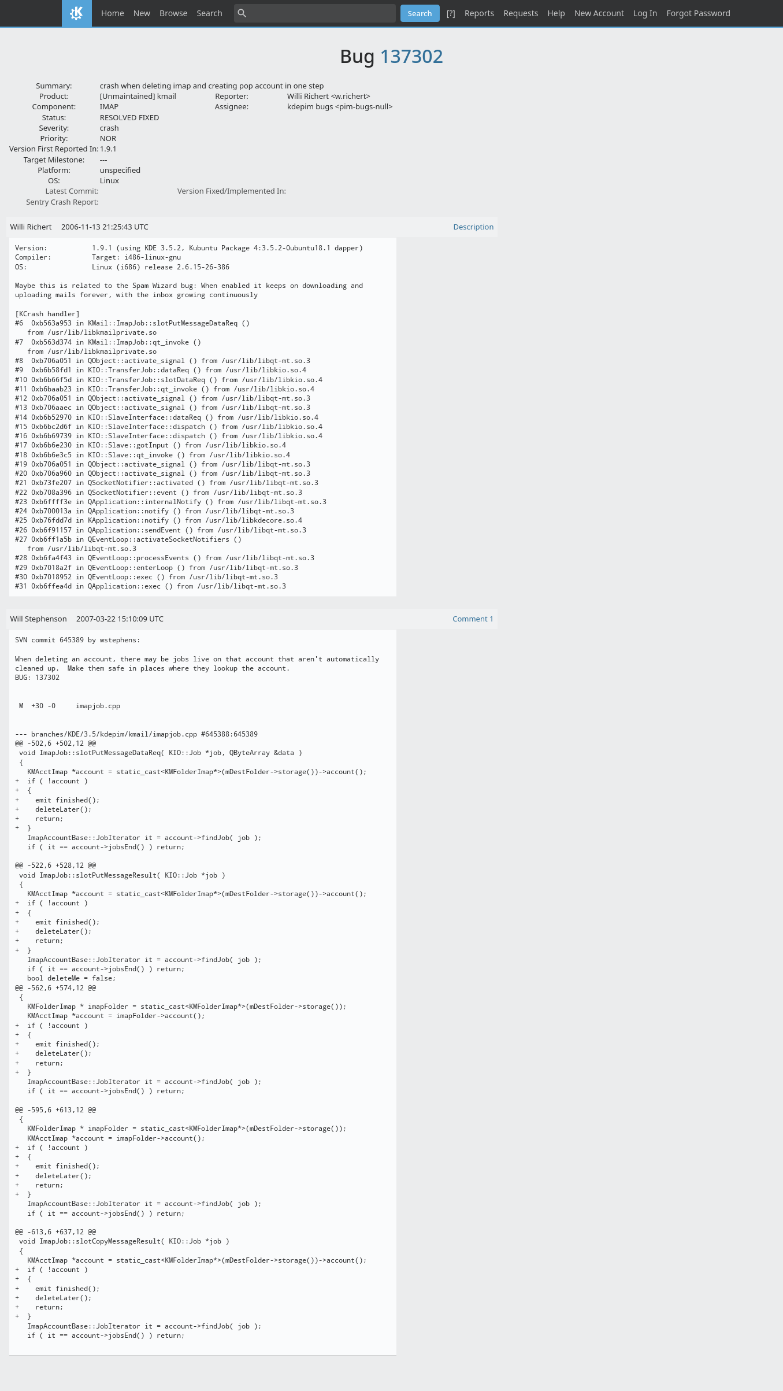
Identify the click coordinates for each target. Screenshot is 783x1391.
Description (474, 226)
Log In (645, 13)
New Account (599, 13)
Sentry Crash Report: (62, 202)
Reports (479, 13)
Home (112, 13)
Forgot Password (698, 13)
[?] (451, 13)
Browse (173, 13)
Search (209, 13)
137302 (411, 55)
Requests (520, 13)
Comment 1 (472, 618)
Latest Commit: (71, 191)
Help (556, 13)
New (141, 13)
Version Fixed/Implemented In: (231, 191)
